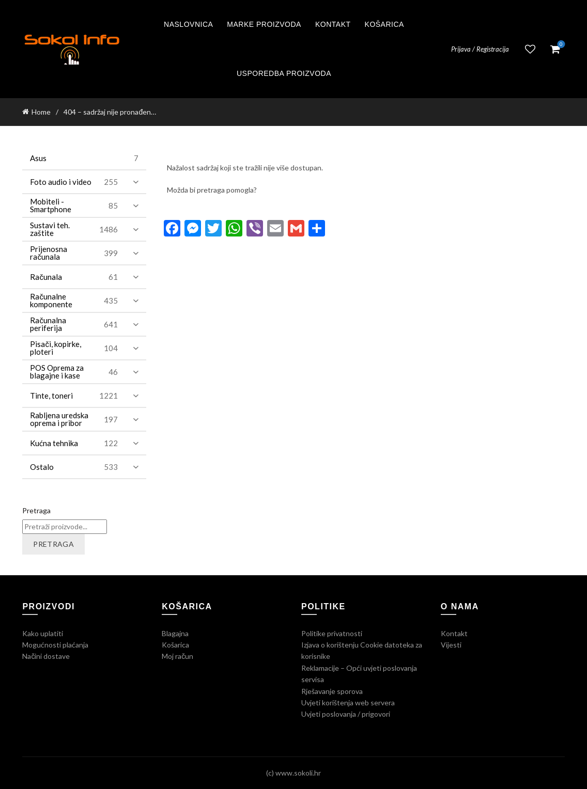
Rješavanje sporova (332, 691)
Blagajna (175, 633)
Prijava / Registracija (480, 49)
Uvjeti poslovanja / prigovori (345, 713)
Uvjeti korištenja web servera (348, 702)
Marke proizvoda (264, 24)
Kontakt (333, 24)
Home (41, 111)
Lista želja (530, 49)
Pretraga (36, 510)
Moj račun (177, 656)
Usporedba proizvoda (284, 73)
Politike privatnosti (331, 633)
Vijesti (451, 644)
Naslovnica (188, 24)
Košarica (384, 24)
